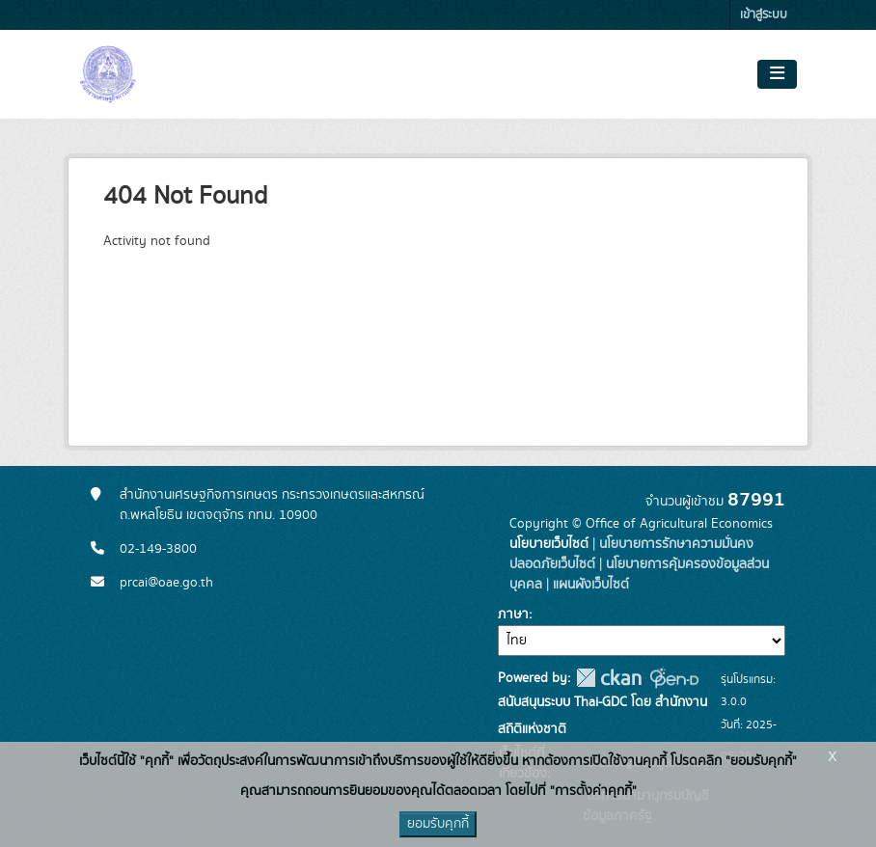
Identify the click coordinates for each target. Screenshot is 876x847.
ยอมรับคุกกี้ (438, 823)
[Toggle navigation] (777, 74)
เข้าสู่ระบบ (763, 15)
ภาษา (513, 614)
